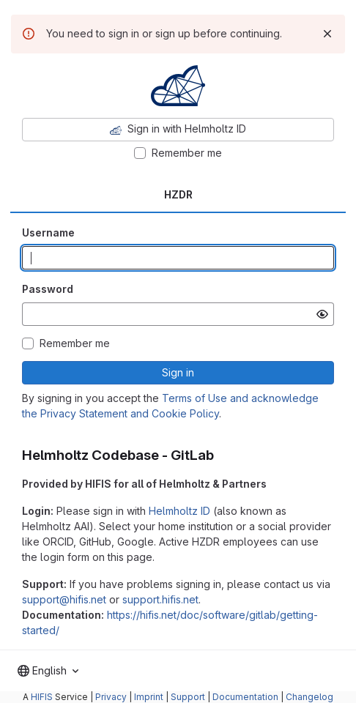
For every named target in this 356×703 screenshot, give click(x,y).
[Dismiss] (327, 33)
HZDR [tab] (178, 194)
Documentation (245, 696)
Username (48, 232)
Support (188, 696)
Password (47, 289)
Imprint (148, 696)
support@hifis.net (64, 599)
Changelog (309, 696)
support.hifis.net (160, 599)
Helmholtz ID (179, 511)
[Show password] (322, 314)
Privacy (111, 696)
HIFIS (42, 696)
